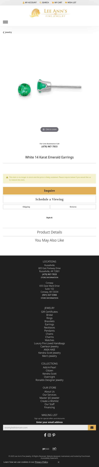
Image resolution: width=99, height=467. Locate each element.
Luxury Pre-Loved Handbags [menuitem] (49, 343)
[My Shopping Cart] (57, 2)
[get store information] (49, 277)
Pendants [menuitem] (49, 330)
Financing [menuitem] (49, 407)
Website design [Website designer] (52, 456)
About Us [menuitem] (49, 391)
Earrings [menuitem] (49, 324)
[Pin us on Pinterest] (53, 435)
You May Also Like (49, 240)
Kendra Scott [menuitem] (49, 373)
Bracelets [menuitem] (49, 321)
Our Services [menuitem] (49, 394)
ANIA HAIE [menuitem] (49, 349)
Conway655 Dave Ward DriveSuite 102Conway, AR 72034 (49, 290)
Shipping (26, 207)
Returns (73, 207)
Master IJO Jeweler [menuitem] (49, 398)
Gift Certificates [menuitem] (49, 312)
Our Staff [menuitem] (49, 404)
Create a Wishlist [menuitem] (50, 401)
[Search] (44, 2)
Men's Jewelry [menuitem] (49, 356)
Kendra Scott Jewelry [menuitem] (49, 353)
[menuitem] (45, 449)
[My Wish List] (70, 2)
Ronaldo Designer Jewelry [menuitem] (49, 380)
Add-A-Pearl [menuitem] (49, 367)
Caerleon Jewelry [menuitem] (49, 346)
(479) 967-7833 (50, 146)
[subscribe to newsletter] (92, 427)
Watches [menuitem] (49, 340)
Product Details (49, 232)
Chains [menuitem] (49, 334)
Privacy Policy (41, 462)
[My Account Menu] (30, 2)
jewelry (8, 32)
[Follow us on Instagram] (49, 435)
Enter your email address (49, 422)
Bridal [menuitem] (49, 315)
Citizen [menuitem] (49, 370)
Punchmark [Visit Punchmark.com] (85, 456)
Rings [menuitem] (50, 318)
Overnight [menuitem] (49, 377)
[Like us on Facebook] (45, 435)
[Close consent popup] (59, 462)
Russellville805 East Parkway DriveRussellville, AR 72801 (49, 271)
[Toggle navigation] (5, 22)
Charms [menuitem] (49, 337)
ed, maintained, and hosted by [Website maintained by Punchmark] (69, 456)
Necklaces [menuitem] (49, 327)
